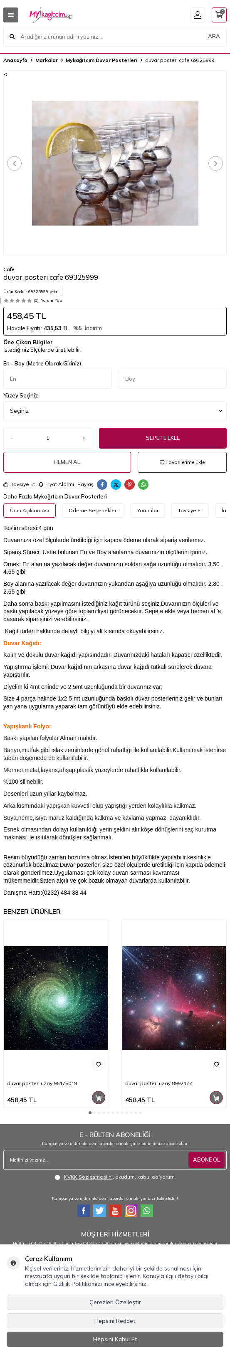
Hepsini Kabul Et (115, 1339)
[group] (115, 163)
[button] (14, 163)
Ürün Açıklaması (29, 510)
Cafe (9, 269)
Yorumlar (147, 510)
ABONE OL (206, 1159)
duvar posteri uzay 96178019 (42, 1083)
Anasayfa (15, 60)
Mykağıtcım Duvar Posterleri (101, 60)
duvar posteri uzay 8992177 (158, 1083)
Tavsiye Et (19, 484)
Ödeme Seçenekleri (93, 510)
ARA (214, 36)
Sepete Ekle (163, 437)
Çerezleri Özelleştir (115, 1302)
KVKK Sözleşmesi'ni (88, 1177)
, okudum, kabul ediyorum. (115, 1177)
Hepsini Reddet (115, 1321)
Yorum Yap (51, 300)
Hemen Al (67, 462)
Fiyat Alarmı (56, 484)
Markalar (46, 60)
